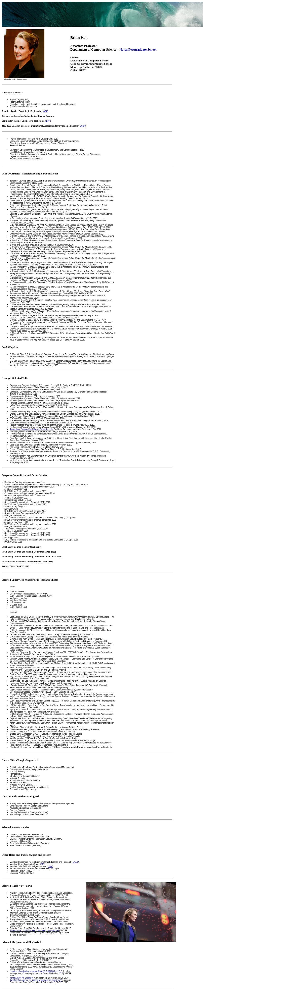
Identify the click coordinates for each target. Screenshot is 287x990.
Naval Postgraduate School (138, 49)
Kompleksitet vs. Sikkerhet (22, 978)
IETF (48, 121)
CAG (42, 864)
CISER (76, 862)
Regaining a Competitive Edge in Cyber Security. (32, 429)
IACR (82, 126)
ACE (45, 111)
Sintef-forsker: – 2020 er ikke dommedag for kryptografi (34, 930)
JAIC (50, 866)
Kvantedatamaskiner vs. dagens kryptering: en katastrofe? (36, 980)
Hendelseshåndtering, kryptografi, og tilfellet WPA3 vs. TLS (36, 971)
